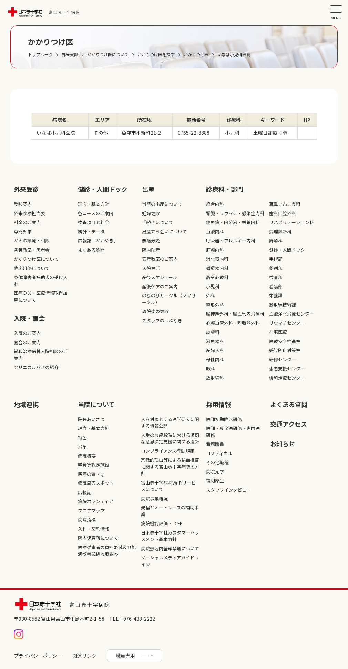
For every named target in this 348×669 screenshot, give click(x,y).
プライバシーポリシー (38, 655)
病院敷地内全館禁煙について (170, 548)
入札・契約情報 (93, 529)
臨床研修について (32, 268)
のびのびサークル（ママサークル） (169, 299)
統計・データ (91, 231)
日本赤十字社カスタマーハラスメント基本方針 (170, 536)
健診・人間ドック (102, 188)
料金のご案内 (27, 222)
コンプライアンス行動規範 (167, 451)
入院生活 (151, 268)
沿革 (82, 446)
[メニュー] (336, 12)
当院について (96, 404)
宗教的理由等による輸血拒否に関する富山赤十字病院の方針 (170, 467)
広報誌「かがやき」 (98, 240)
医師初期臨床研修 (224, 419)
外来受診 (26, 188)
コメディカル (219, 453)
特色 (82, 437)
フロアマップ (91, 510)
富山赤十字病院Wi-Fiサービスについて (168, 486)
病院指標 (87, 519)
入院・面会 (29, 317)
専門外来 (23, 231)
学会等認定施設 (93, 464)
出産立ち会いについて (164, 231)
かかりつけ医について (36, 259)
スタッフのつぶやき (162, 320)
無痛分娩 (151, 240)
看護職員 (215, 444)
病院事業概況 (154, 498)
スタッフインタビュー (228, 490)
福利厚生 (215, 480)
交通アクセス (288, 423)
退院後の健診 (155, 311)
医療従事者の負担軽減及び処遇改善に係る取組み (107, 550)
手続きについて (157, 222)
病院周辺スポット (96, 483)
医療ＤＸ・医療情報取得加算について (41, 296)
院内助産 (151, 250)
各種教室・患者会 (32, 250)
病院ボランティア (95, 501)
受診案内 (23, 204)
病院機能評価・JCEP (162, 523)
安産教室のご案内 (160, 259)
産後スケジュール (159, 277)
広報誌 (84, 492)
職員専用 (125, 655)
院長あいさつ (91, 419)
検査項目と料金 (93, 222)
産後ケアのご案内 (160, 286)
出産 (148, 188)
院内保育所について (98, 538)
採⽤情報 (218, 404)
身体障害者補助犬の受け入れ (41, 280)
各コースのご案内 (95, 213)
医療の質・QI (91, 474)
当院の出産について (162, 204)
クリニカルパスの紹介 (36, 367)
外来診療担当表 (29, 213)
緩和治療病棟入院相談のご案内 (41, 354)
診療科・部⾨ (224, 188)
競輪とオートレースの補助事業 (170, 511)
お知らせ (282, 443)
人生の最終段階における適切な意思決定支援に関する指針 (170, 438)
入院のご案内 (27, 333)
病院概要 (87, 455)
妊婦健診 (151, 213)
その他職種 (217, 462)
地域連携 (26, 404)
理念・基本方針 (93, 204)
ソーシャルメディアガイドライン (170, 561)
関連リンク (84, 655)
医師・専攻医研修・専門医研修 (233, 431)
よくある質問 (91, 250)
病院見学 (215, 471)
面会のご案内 (27, 342)
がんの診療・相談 (32, 240)
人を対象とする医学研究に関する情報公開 (170, 422)
